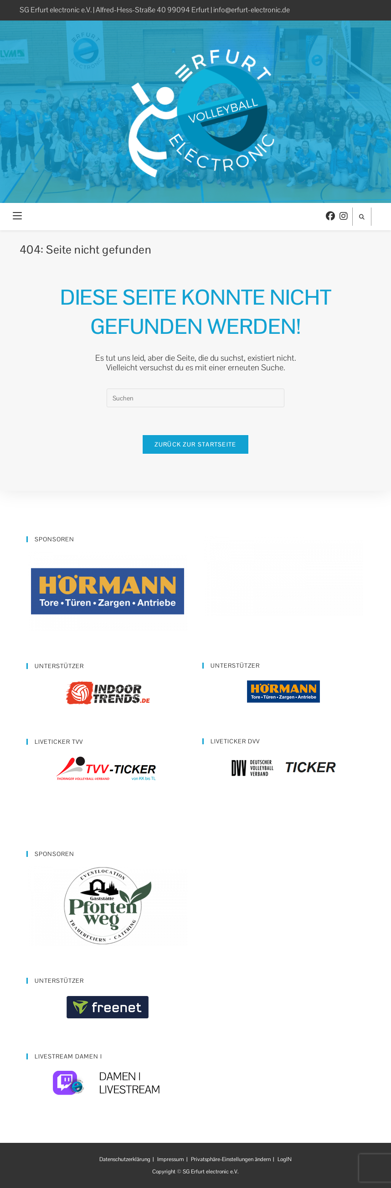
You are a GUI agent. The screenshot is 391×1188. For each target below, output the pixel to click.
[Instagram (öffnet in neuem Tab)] (344, 216)
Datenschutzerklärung (124, 1159)
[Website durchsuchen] (361, 217)
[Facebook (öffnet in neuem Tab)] (330, 216)
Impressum (170, 1159)
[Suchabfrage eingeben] (195, 398)
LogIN (285, 1159)
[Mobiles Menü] (17, 216)
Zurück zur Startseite (195, 444)
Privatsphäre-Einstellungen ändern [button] (231, 1159)
